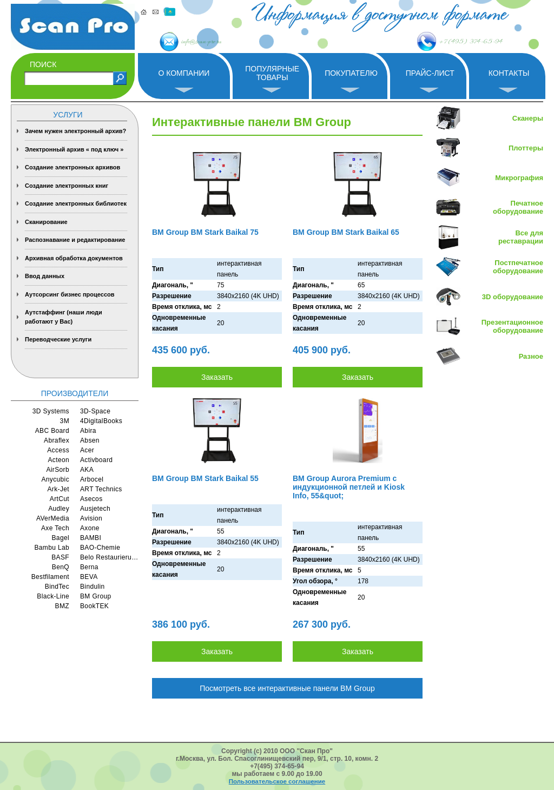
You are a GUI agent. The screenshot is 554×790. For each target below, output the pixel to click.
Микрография (519, 178)
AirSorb (57, 469)
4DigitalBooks (101, 421)
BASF (60, 557)
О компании (183, 73)
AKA (87, 469)
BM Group (95, 596)
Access (58, 450)
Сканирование (46, 222)
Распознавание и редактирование (75, 239)
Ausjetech (95, 508)
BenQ (60, 567)
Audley (58, 508)
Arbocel (91, 479)
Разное (531, 356)
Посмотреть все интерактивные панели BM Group (287, 688)
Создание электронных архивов (72, 167)
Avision (91, 518)
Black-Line (53, 596)
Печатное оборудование (518, 207)
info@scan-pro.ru (218, 42)
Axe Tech (55, 528)
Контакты (509, 73)
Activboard (96, 460)
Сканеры (527, 118)
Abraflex (56, 440)
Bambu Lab (51, 547)
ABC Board (52, 431)
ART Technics (101, 489)
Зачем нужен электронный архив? (75, 131)
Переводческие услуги (58, 339)
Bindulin (92, 586)
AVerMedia (52, 518)
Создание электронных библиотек (76, 203)
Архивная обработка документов (74, 258)
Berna (89, 567)
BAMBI (90, 538)
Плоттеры (526, 148)
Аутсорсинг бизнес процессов (70, 294)
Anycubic (55, 479)
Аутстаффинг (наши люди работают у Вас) (63, 317)
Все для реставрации (520, 237)
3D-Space (95, 411)
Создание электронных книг (66, 185)
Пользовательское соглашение (277, 781)
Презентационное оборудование (512, 326)
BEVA (89, 577)
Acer (87, 450)
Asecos (91, 499)
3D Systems (50, 411)
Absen (90, 440)
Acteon (58, 460)
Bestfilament (50, 577)
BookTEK (94, 606)
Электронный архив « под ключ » (74, 149)
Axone (90, 528)
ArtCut (59, 499)
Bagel (61, 538)
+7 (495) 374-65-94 (442, 41)
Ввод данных (44, 276)
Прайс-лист (430, 73)
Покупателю (351, 73)
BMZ (62, 606)
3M (64, 421)
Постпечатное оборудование (518, 267)
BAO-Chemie (100, 547)
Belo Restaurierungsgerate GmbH (109, 557)
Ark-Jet (58, 489)
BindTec (57, 586)
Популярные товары (272, 72)
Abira (88, 431)
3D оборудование (512, 297)
